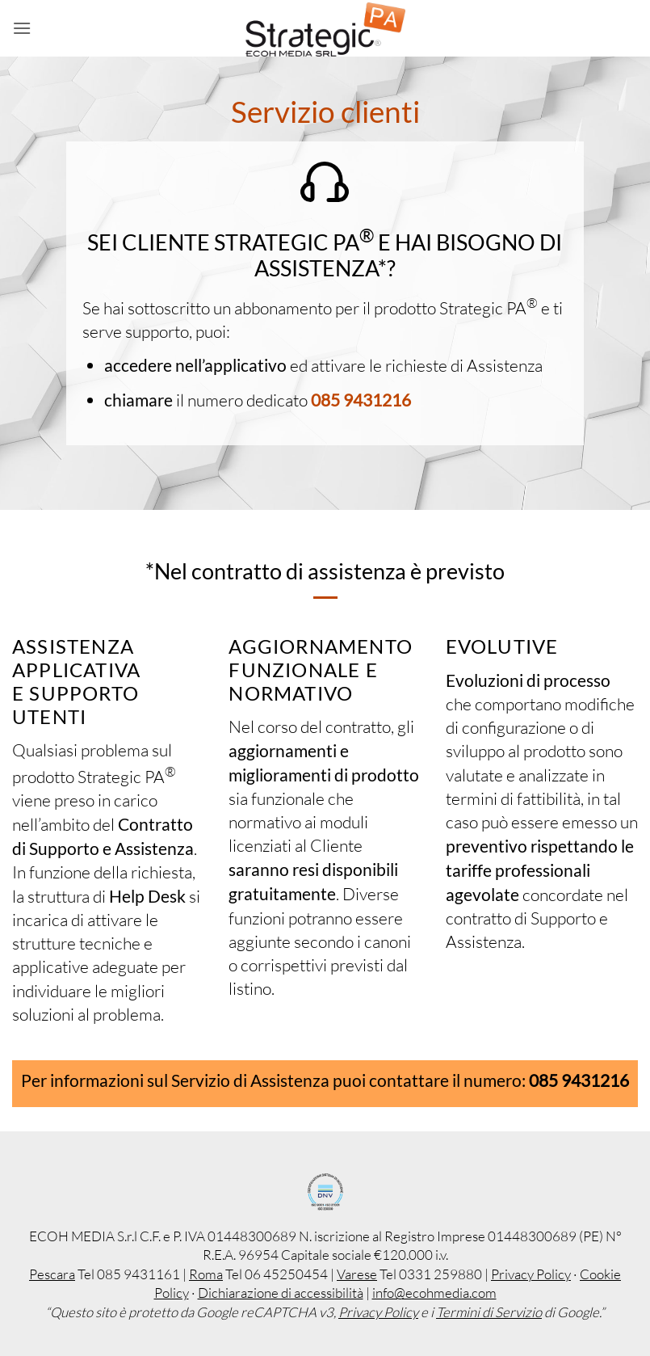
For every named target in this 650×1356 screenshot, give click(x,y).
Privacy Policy (531, 1273)
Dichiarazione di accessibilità (280, 1292)
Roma (206, 1273)
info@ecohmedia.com (434, 1292)
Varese (357, 1273)
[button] (21, 28)
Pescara (52, 1273)
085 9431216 (361, 400)
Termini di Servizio (489, 1311)
